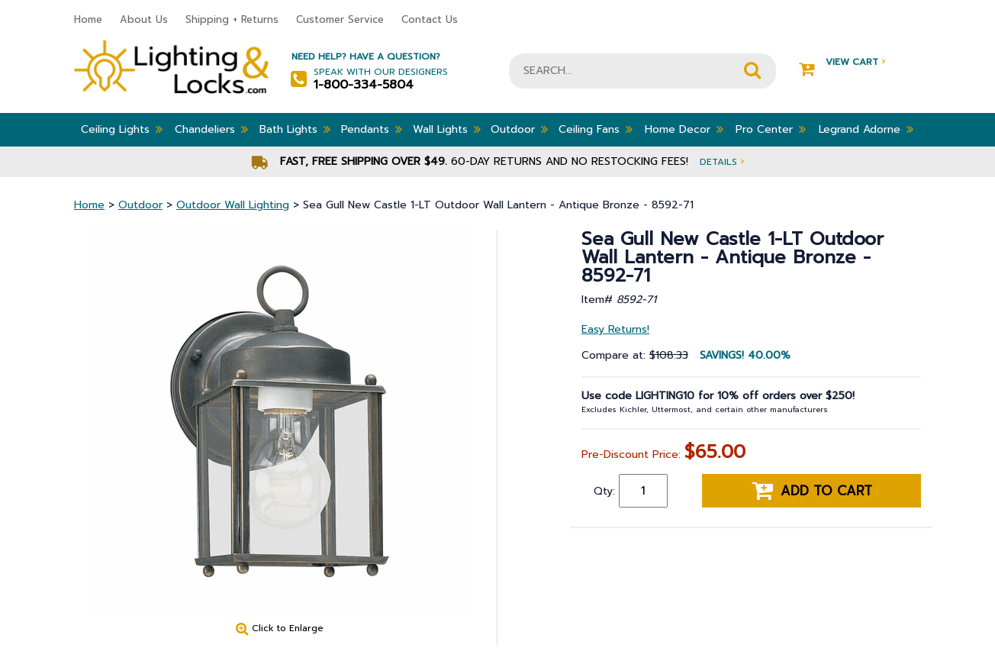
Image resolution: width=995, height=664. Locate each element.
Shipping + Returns (232, 19)
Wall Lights (447, 129)
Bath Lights (294, 129)
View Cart (842, 62)
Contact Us (429, 19)
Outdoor (519, 129)
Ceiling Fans (596, 129)
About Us (144, 19)
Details (722, 161)
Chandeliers (211, 129)
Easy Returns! (615, 329)
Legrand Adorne (866, 129)
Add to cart (812, 491)
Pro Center (771, 129)
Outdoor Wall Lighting (232, 205)
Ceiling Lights (122, 129)
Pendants (371, 129)
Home (88, 19)
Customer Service (340, 19)
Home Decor (684, 129)
